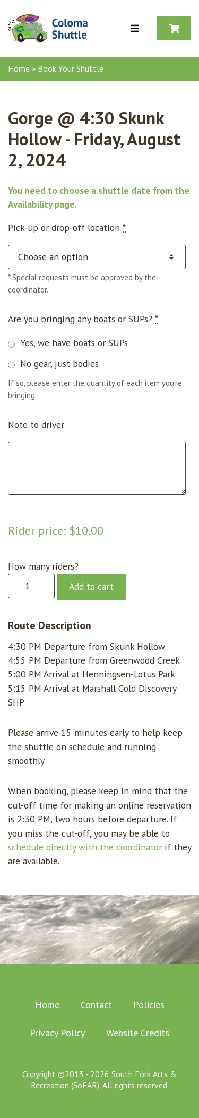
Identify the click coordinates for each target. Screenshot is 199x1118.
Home (19, 68)
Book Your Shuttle (70, 68)
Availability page (41, 204)
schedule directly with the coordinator (85, 847)
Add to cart (91, 586)
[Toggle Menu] (134, 29)
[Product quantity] (31, 586)
